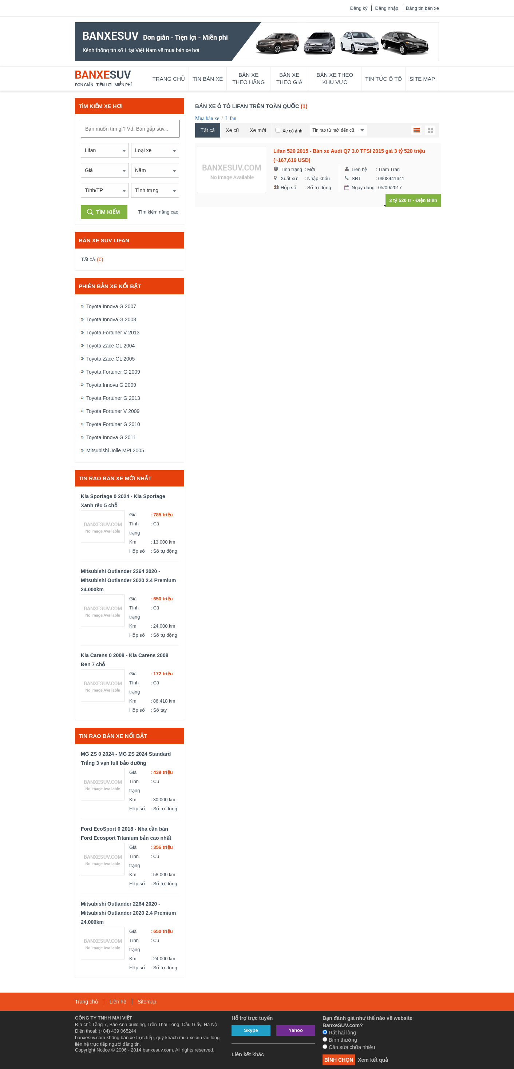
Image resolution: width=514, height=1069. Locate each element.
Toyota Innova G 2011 (111, 437)
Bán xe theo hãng (248, 78)
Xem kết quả (373, 1060)
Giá (133, 514)
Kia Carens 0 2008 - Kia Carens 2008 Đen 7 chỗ (124, 659)
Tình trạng (134, 528)
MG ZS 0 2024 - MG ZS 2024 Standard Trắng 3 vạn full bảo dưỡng (126, 758)
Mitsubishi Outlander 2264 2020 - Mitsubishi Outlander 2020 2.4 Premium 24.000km (128, 580)
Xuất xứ (289, 178)
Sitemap (147, 1002)
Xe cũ (232, 130)
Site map (422, 79)
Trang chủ (169, 79)
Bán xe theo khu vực (335, 78)
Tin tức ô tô (383, 79)
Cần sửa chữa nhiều (349, 1047)
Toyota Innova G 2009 (111, 385)
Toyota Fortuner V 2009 (112, 411)
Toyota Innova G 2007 (111, 306)
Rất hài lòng (339, 1033)
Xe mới (258, 130)
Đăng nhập (386, 8)
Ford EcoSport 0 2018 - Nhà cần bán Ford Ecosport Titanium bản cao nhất (126, 833)
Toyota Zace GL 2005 (110, 359)
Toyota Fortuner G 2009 (113, 372)
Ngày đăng (363, 187)
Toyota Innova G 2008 (111, 319)
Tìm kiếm (108, 212)
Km (133, 542)
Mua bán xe (207, 118)
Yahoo (296, 1030)
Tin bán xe (208, 79)
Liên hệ (359, 169)
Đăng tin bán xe (422, 8)
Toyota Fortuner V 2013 (112, 332)
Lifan (230, 118)
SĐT (356, 178)
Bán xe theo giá (289, 78)
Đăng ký (359, 8)
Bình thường (340, 1040)
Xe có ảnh (292, 131)
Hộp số (137, 551)
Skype (251, 1030)
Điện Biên (426, 200)
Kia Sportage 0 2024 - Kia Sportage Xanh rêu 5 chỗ (123, 500)
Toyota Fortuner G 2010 (113, 424)
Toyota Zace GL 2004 (110, 346)
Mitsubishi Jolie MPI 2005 (115, 450)
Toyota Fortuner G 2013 (113, 398)
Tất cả (88, 259)
